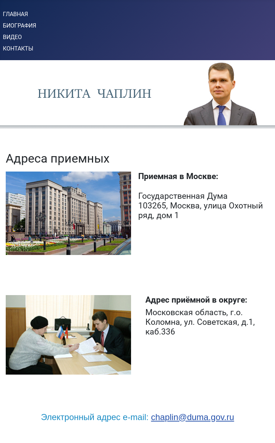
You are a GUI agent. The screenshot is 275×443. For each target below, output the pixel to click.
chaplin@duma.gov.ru (192, 417)
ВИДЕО (12, 37)
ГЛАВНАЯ (15, 14)
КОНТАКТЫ (18, 48)
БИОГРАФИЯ (19, 25)
